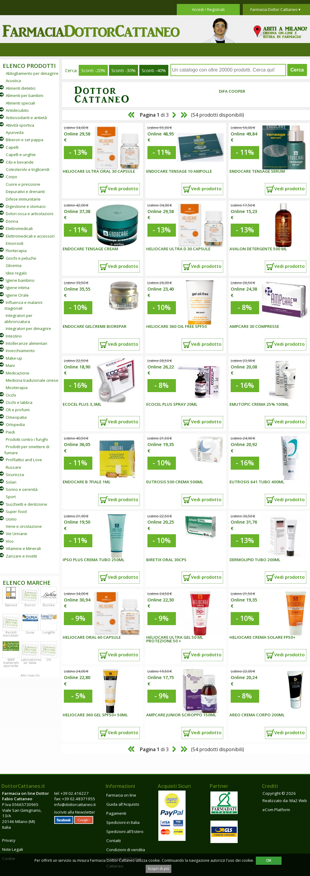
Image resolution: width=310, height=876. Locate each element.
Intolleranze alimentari (26, 343)
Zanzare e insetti (21, 556)
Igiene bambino (20, 280)
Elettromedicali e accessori (30, 236)
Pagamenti (116, 813)
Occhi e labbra (19, 402)
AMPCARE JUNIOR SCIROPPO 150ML (181, 715)
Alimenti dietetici (20, 88)
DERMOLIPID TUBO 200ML (254, 559)
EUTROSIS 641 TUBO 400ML (256, 482)
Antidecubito (17, 110)
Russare (13, 467)
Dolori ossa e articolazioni (29, 213)
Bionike (49, 605)
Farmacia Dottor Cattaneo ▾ (275, 9)
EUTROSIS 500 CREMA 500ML (174, 482)
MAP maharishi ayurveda (11, 663)
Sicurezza (15, 474)
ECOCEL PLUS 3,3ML (82, 404)
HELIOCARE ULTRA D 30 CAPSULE (178, 248)
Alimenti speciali (20, 103)
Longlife (48, 632)
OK (268, 860)
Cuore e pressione (23, 184)
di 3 (154, 115)
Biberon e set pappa (24, 139)
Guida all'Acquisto (122, 804)
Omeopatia (16, 417)
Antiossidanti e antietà (26, 117)
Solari (11, 482)
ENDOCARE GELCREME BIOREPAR (95, 326)
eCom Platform (276, 809)
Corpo (11, 176)
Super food (16, 511)
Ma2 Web (298, 800)
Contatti (113, 840)
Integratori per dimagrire (28, 328)
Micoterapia (17, 387)
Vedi (123, 188)
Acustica (13, 80)
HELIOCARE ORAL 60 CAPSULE (92, 637)
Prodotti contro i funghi (27, 439)
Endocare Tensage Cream (90, 248)
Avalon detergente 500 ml (258, 248)
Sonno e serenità (22, 489)
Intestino (14, 336)
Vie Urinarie (16, 533)
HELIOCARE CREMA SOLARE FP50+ (262, 637)
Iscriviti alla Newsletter (74, 812)
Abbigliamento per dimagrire (32, 73)
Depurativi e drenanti (25, 191)
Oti (48, 660)
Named (11, 605)
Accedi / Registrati (208, 9)
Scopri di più (158, 868)
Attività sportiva (20, 125)
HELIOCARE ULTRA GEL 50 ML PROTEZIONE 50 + (174, 639)
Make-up (14, 358)
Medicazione (17, 373)
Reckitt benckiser (11, 634)
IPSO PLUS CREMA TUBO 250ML (93, 559)
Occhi (11, 395)
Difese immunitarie (23, 199)
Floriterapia (16, 250)
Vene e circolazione (24, 526)
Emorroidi (14, 243)
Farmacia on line (121, 795)
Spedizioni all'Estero (124, 831)
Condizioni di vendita (125, 849)
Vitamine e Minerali (23, 548)
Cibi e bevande (20, 162)
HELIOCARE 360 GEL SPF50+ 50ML (95, 715)
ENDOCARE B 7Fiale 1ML (86, 482)
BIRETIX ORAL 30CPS (166, 559)
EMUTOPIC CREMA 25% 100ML (259, 404)
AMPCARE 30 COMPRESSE (254, 326)
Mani (10, 365)
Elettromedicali (19, 228)
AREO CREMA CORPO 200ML (257, 715)
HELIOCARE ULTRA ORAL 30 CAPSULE (99, 171)
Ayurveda (15, 132)
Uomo (11, 519)
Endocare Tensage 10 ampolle (179, 171)
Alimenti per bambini (24, 95)
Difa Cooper (232, 91)
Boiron (30, 605)
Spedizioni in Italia (123, 822)
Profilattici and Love (24, 459)
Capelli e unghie (21, 154)
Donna (12, 221)
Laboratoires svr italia (31, 661)
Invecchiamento (20, 350)
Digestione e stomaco (26, 206)
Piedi (10, 432)
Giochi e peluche (21, 258)
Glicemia (13, 265)
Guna (30, 632)
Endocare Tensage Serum (257, 171)
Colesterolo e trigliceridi (27, 169)
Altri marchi (30, 675)
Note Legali (12, 849)
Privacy (8, 840)
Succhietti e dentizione (26, 504)
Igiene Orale (17, 295)
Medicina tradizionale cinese (32, 380)
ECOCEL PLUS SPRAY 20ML (171, 404)
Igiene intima (17, 287)
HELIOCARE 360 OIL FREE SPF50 (176, 326)
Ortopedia (15, 424)
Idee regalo (16, 273)
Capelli (12, 147)
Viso (10, 541)
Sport (11, 496)
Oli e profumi (18, 409)
